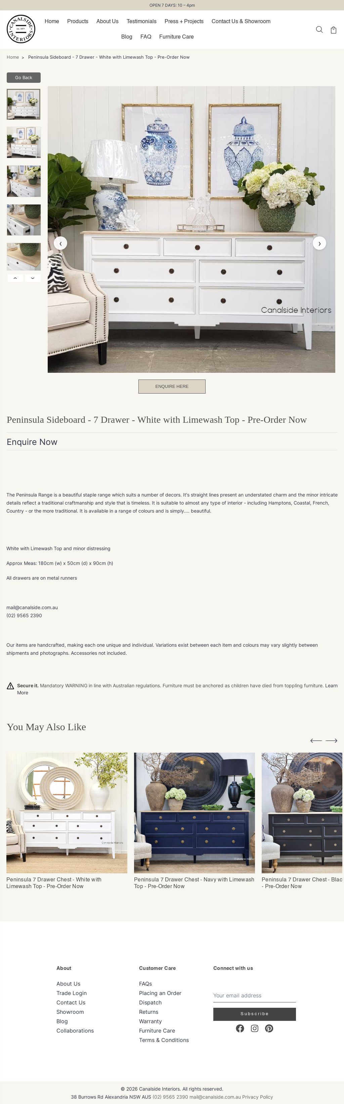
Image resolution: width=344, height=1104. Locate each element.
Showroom (70, 1011)
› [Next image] (33, 278)
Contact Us (70, 1002)
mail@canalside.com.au (215, 1096)
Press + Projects (184, 21)
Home (52, 21)
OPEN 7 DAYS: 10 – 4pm (172, 5)
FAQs (145, 983)
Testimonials (142, 21)
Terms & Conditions (164, 1039)
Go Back (23, 77)
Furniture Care (176, 37)
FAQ (145, 37)
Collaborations (75, 1030)
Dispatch (150, 1002)
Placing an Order (160, 992)
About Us (107, 21)
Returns (148, 1011)
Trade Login (71, 992)
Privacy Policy (257, 1096)
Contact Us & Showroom (241, 21)
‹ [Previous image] (15, 278)
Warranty (150, 1021)
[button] (316, 742)
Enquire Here (172, 386)
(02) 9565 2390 (170, 1096)
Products (77, 21)
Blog (126, 37)
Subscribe (255, 1013)
